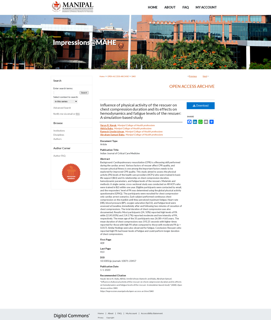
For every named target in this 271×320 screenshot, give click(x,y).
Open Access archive (192, 86)
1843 (133, 76)
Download (201, 105)
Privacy (100, 318)
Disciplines (58, 134)
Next (205, 76)
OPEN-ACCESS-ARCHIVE (118, 76)
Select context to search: (65, 97)
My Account (131, 313)
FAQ (120, 313)
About (110, 313)
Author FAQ (59, 155)
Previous (193, 76)
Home (102, 76)
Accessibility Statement (152, 313)
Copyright (110, 318)
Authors (57, 139)
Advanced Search (62, 107)
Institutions (59, 130)
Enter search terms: (63, 88)
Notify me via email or (66, 113)
